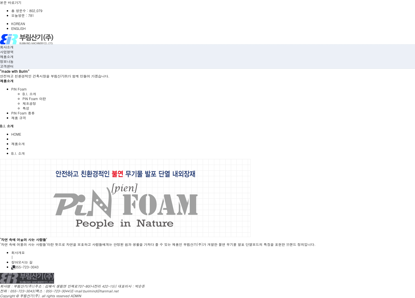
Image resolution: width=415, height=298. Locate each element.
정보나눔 (7, 61)
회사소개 (7, 47)
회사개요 (18, 252)
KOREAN (18, 23)
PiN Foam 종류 (23, 113)
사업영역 (7, 51)
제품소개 (7, 56)
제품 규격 (18, 117)
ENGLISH (18, 28)
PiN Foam (19, 89)
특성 (26, 108)
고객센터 (7, 66)
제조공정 (29, 103)
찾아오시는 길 (22, 262)
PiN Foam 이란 (34, 98)
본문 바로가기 (10, 2)
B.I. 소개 (29, 93)
